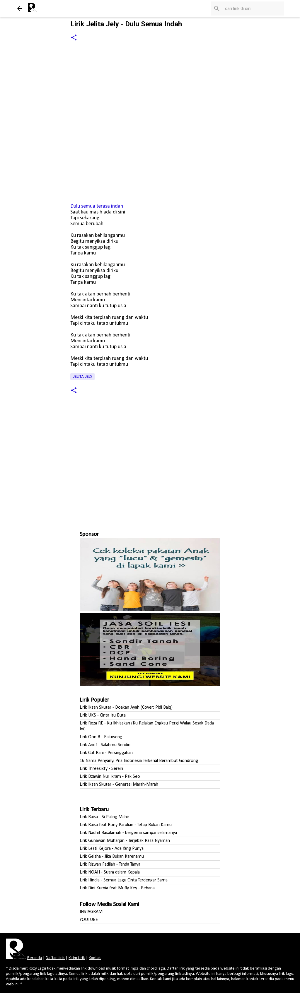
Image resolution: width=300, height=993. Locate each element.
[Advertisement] (150, 466)
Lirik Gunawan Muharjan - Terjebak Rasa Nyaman (125, 840)
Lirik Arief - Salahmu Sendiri (105, 745)
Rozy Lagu (37, 968)
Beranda (34, 958)
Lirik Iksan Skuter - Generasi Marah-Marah (119, 784)
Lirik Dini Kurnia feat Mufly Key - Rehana (117, 888)
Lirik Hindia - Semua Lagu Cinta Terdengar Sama (124, 880)
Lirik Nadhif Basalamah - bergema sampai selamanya (128, 832)
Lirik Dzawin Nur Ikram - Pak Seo (110, 776)
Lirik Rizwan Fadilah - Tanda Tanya (110, 864)
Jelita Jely (82, 377)
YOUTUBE (89, 919)
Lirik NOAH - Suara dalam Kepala (110, 872)
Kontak (95, 958)
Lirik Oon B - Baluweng (101, 737)
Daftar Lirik (55, 958)
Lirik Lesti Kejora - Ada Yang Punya (112, 848)
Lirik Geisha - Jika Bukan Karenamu (112, 856)
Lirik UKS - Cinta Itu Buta (103, 715)
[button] (73, 38)
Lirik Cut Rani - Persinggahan (106, 753)
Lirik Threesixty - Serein (101, 768)
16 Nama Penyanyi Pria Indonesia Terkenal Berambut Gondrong (139, 760)
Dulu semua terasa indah (96, 206)
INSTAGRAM (91, 912)
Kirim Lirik (77, 958)
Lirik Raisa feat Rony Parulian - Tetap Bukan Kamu (126, 825)
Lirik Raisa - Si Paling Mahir (104, 817)
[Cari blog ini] (253, 8)
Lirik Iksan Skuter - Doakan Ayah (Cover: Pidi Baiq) (126, 707)
